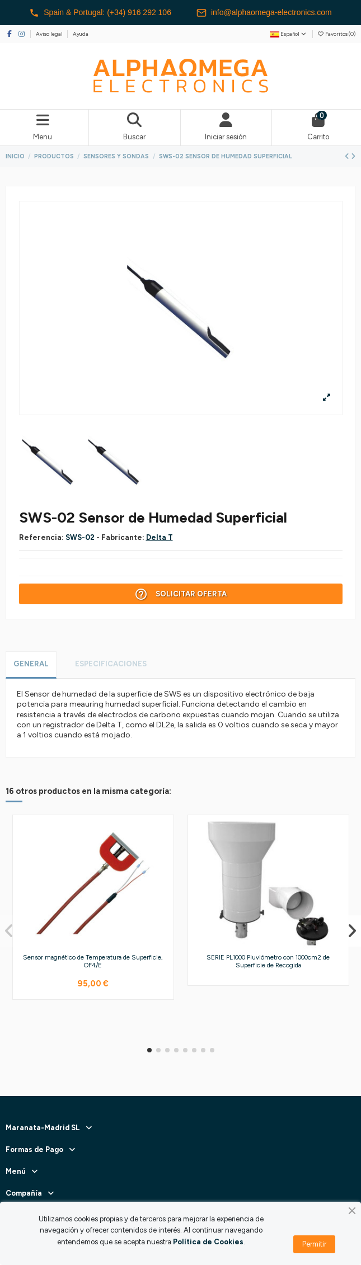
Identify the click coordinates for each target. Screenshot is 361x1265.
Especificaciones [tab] (111, 664)
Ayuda (80, 34)
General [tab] (31, 664)
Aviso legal (50, 34)
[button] (149, 1050)
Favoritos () (336, 34)
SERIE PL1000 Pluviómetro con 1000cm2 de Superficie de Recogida (268, 961)
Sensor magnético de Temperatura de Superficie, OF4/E (93, 961)
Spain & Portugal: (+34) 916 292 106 (100, 13)
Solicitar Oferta (180, 594)
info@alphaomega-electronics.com (264, 13)
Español (288, 34)
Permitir (314, 1244)
